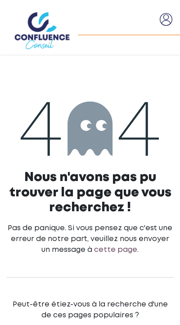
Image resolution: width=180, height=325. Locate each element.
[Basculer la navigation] (149, 19)
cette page (115, 249)
